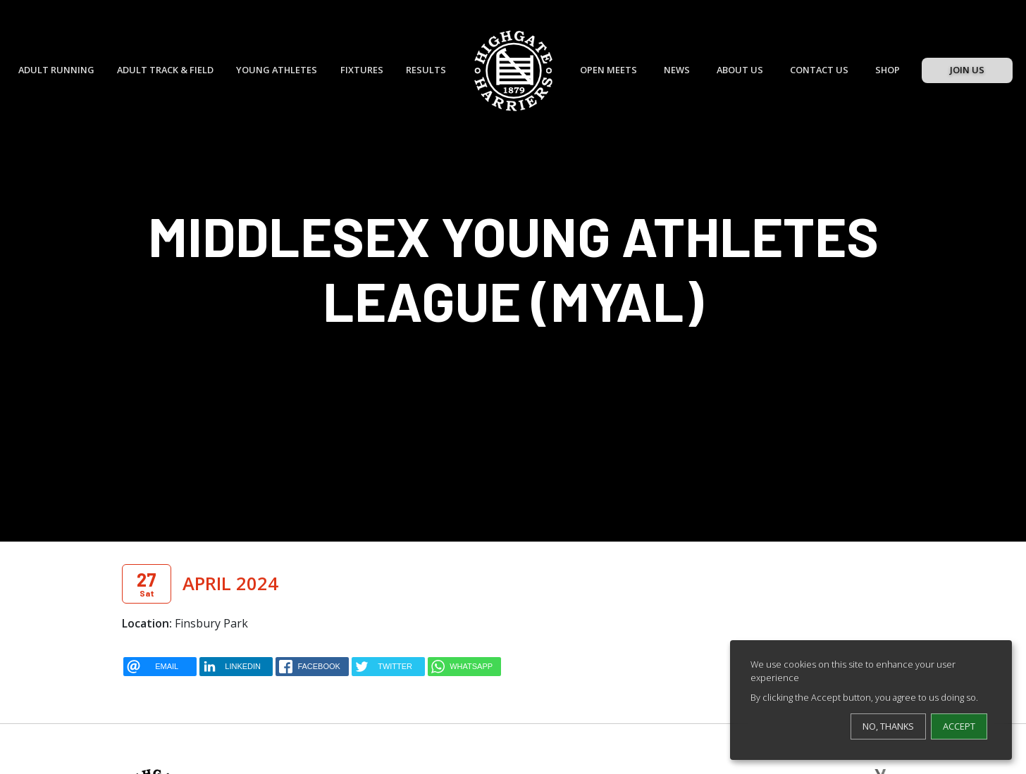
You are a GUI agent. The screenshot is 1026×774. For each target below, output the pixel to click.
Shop (887, 69)
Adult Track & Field (165, 69)
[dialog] (871, 700)
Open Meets (608, 69)
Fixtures (361, 69)
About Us (740, 69)
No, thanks (888, 726)
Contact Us (819, 69)
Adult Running (56, 69)
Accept (959, 726)
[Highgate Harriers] (513, 71)
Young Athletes (276, 69)
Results (426, 69)
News (677, 69)
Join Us (967, 69)
